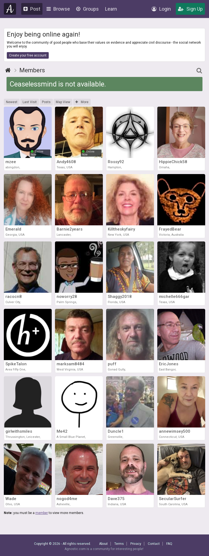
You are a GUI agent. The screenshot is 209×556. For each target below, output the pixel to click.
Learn (111, 9)
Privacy (135, 544)
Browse (58, 9)
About (103, 544)
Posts (46, 102)
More (81, 102)
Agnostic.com (10, 9)
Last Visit (30, 102)
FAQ (169, 544)
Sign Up (190, 9)
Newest (11, 102)
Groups (87, 9)
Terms (119, 544)
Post (31, 9)
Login (161, 9)
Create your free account (28, 55)
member (41, 513)
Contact (154, 544)
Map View (63, 102)
